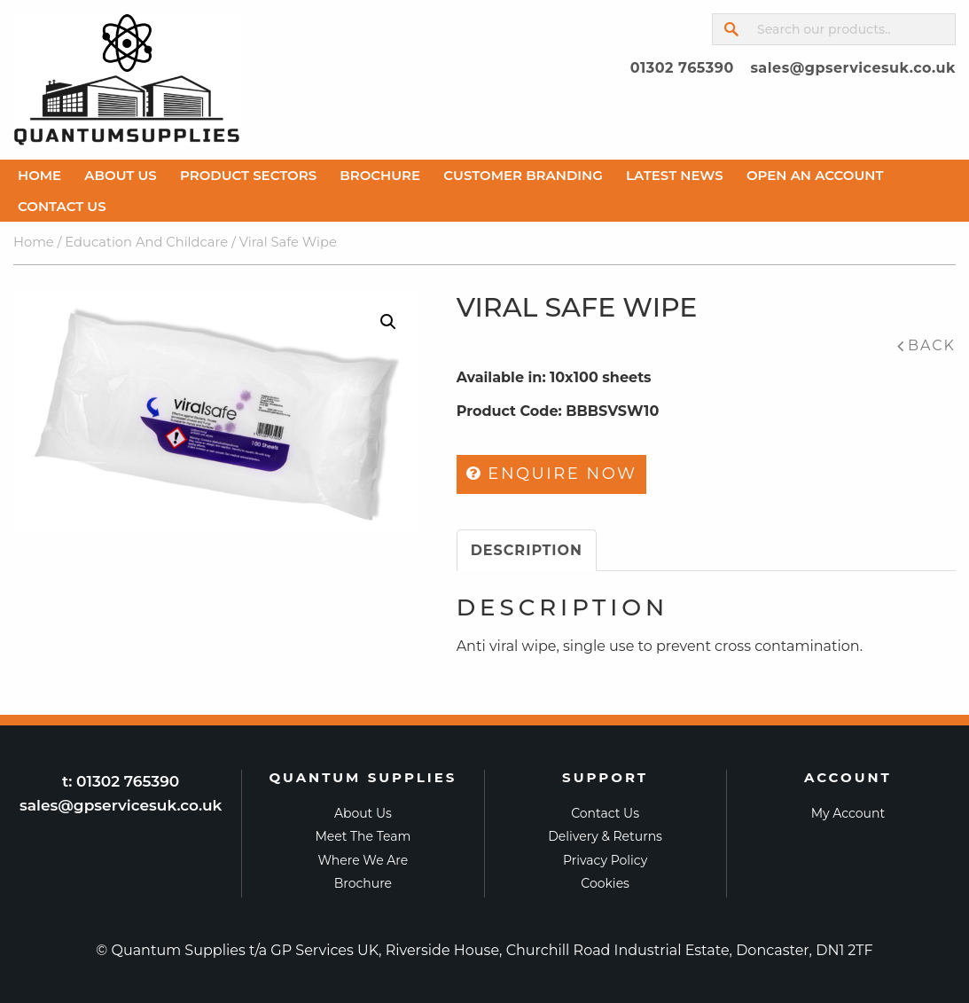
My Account (848, 813)
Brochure (380, 175)
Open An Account (815, 175)
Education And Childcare (146, 242)
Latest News (674, 175)
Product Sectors (248, 175)
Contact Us (62, 206)
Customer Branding (523, 175)
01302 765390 (682, 67)
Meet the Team (362, 836)
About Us (120, 175)
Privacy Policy (605, 860)
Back (932, 345)
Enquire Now (551, 473)
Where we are (363, 860)
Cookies (605, 883)
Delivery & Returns (605, 836)
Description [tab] (526, 550)
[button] (388, 322)
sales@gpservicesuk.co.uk (853, 67)
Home (39, 175)
